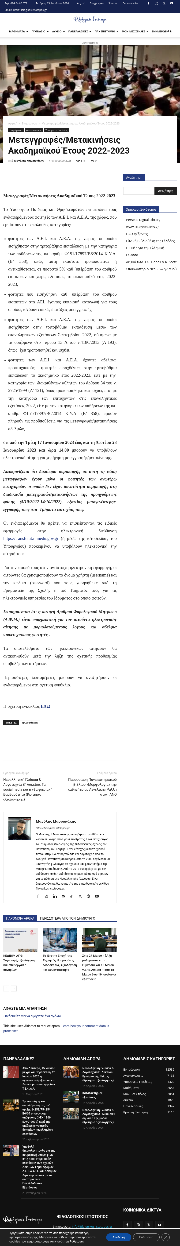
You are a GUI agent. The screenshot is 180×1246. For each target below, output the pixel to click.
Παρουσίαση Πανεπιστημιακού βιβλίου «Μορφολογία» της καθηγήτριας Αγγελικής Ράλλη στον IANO (92, 787)
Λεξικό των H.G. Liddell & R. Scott (151, 262)
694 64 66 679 (18, 3)
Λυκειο (58, 31)
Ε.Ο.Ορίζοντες (137, 234)
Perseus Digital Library (143, 219)
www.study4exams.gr (142, 226)
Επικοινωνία (130, 3)
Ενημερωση (162, 31)
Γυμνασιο (40, 31)
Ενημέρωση (29, 123)
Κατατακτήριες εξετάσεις (99, 1092)
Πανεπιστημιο (107, 31)
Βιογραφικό (97, 3)
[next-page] (14, 988)
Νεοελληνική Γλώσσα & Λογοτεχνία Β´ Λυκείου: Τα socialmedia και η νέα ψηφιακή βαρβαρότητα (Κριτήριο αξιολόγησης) (27, 789)
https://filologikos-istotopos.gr (52, 828)
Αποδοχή (114, 1237)
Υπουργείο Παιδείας (56, 130)
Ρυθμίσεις (81, 1241)
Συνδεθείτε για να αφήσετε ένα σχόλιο (32, 1016)
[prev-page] (6, 988)
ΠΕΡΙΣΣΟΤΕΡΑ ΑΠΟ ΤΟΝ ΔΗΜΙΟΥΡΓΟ (67, 918)
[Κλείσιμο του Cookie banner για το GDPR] (165, 1237)
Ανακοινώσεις (33, 130)
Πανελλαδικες (80, 31)
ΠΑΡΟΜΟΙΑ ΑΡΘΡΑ (20, 918)
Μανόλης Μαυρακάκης (29, 160)
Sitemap (113, 3)
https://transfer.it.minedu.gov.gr (30, 538)
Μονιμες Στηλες (135, 31)
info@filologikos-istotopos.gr (30, 10)
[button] (169, 31)
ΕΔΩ (46, 706)
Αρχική (81, 3)
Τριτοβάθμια (30, 722)
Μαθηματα (18, 31)
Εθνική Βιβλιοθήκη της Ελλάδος (150, 241)
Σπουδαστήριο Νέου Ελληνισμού (151, 269)
